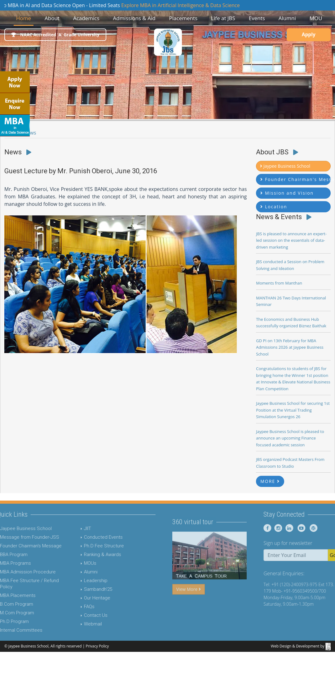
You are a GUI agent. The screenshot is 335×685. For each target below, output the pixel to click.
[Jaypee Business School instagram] (296, 528)
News (30, 132)
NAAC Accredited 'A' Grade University (57, 35)
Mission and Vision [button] (287, 193)
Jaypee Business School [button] (285, 166)
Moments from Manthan (279, 283)
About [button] (52, 18)
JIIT (69, 528)
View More (188, 608)
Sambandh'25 (79, 589)
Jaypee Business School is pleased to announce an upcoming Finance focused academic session (290, 438)
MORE (270, 481)
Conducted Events (84, 537)
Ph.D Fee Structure (85, 546)
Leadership (77, 580)
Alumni (72, 572)
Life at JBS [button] (223, 18)
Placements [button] (183, 18)
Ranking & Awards (84, 554)
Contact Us (77, 615)
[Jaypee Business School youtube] (318, 528)
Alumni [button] (287, 18)
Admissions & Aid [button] (134, 18)
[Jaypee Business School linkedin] (306, 528)
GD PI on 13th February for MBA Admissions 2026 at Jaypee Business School (290, 347)
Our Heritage (78, 598)
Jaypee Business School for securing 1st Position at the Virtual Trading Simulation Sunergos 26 (293, 409)
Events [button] (257, 18)
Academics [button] (86, 18)
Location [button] (273, 207)
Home (24, 18)
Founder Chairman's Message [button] (295, 179)
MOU (316, 18)
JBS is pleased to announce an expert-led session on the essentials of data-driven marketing (291, 240)
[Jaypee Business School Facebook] (286, 528)
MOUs (71, 563)
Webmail (74, 624)
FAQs (70, 606)
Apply (307, 35)
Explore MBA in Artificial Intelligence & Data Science (190, 5)
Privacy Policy (97, 646)
